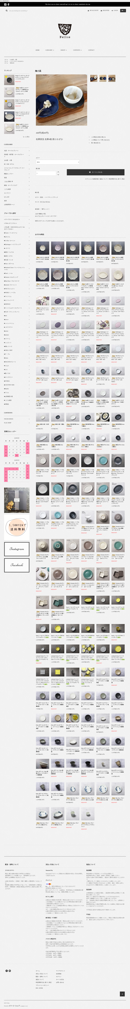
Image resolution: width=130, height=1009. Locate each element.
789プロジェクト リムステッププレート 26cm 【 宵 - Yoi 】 (102, 357)
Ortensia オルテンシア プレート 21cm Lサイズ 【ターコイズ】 (87, 585)
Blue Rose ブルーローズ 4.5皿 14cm (72, 799)
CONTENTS (77, 50)
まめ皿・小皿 (13, 59)
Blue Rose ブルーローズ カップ (72, 823)
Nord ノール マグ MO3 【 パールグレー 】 (102, 636)
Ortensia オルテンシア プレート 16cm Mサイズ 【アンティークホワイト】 (72, 557)
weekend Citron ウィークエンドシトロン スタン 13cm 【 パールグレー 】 (42, 658)
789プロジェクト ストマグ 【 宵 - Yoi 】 (57, 379)
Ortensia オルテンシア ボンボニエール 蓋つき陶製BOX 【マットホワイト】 (42, 614)
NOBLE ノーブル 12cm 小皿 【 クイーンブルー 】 (57, 471)
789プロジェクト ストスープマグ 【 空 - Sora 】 (87, 379)
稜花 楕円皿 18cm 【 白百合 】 (72, 425)
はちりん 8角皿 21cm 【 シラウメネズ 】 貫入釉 (72, 285)
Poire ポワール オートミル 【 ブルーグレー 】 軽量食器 (42, 750)
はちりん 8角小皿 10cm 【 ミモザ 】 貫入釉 (42, 258)
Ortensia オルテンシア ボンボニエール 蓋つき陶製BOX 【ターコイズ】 (57, 614)
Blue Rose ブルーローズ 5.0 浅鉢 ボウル (117, 799)
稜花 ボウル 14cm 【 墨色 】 (117, 445)
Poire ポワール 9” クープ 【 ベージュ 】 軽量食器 (87, 749)
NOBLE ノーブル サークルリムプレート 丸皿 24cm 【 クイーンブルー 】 (57, 500)
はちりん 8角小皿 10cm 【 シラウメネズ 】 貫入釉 (72, 259)
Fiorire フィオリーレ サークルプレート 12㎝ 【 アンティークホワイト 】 (22, 101)
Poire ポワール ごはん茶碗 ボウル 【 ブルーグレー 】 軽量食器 (72, 772)
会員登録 (58, 973)
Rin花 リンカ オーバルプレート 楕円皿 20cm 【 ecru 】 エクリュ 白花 (22, 89)
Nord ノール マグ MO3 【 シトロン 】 (117, 636)
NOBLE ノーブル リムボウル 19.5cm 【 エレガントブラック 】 (72, 523)
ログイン (58, 976)
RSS (37, 988)
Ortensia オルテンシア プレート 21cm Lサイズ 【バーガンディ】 (57, 585)
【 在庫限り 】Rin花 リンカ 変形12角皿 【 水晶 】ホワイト (102, 402)
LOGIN (116, 10)
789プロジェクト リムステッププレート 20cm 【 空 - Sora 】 (42, 357)
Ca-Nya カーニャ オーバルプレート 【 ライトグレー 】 (42, 309)
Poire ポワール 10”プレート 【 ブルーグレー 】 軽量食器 (72, 726)
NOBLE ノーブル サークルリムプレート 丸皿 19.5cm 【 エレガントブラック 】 (117, 472)
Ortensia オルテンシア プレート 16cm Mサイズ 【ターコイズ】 (118, 556)
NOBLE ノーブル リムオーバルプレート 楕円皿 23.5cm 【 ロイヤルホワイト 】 (87, 500)
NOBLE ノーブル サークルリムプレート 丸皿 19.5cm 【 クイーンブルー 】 (102, 472)
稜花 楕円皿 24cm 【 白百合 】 (102, 425)
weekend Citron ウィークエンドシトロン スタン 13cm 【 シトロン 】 (57, 657)
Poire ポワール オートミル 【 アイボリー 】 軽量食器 (102, 727)
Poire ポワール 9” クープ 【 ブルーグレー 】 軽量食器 (103, 750)
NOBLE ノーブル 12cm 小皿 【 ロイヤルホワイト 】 (42, 471)
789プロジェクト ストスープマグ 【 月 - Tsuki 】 (117, 379)
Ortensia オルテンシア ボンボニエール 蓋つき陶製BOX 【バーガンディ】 (118, 586)
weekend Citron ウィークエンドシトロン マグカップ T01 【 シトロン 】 (87, 681)
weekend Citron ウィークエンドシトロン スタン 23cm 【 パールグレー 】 (102, 658)
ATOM (41, 988)
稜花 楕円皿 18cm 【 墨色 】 (87, 425)
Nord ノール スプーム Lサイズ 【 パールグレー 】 (72, 609)
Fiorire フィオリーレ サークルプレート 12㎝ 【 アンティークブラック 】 (22, 77)
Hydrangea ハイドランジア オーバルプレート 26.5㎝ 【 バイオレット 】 (102, 334)
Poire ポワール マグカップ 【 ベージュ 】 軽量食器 (117, 772)
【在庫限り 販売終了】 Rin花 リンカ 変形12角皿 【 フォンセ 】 (72, 402)
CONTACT (91, 50)
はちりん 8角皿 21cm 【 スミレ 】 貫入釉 (57, 285)
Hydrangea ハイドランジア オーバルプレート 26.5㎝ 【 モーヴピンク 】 (117, 334)
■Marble (12, 63)
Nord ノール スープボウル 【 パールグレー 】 (42, 636)
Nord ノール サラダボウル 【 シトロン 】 (87, 636)
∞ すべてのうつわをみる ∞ (17, 61)
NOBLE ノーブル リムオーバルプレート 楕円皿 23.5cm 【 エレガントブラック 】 (117, 500)
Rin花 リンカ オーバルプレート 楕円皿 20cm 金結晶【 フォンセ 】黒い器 (42, 403)
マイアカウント (60, 971)
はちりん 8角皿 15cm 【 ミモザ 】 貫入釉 (87, 258)
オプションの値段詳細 (91, 179)
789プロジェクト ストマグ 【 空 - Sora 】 (42, 379)
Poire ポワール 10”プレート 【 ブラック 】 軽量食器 (87, 726)
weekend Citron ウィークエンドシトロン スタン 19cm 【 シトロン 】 (87, 657)
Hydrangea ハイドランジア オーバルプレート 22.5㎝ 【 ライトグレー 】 (42, 334)
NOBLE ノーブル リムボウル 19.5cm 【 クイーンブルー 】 (57, 523)
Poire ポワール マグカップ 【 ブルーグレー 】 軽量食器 (42, 795)
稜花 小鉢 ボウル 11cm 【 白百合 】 (72, 445)
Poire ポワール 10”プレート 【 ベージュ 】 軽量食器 (57, 726)
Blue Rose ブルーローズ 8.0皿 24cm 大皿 (102, 799)
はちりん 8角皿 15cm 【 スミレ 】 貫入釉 (102, 258)
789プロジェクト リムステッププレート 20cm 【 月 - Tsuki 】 (72, 357)
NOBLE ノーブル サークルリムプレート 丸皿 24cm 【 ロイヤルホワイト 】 (42, 500)
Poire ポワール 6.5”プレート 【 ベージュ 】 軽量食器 (117, 681)
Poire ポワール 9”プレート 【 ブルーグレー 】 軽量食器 (102, 704)
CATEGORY (50, 50)
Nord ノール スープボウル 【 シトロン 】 (57, 636)
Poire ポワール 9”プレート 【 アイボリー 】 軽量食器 (72, 704)
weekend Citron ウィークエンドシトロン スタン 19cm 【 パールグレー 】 (72, 658)
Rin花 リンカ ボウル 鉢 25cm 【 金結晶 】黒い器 (87, 402)
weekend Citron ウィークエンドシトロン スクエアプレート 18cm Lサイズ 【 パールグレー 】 (42, 681)
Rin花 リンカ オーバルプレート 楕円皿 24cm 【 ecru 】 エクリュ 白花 (22, 126)
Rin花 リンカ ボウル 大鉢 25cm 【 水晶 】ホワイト (117, 402)
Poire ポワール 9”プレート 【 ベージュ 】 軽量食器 (87, 704)
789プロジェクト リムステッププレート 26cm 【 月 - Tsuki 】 (117, 357)
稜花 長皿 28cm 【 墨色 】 (57, 445)
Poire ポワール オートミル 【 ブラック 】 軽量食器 (57, 750)
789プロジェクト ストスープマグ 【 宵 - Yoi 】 (103, 379)
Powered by (16, 1005)
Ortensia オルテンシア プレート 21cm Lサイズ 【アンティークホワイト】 (42, 586)
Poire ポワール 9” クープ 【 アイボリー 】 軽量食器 (72, 750)
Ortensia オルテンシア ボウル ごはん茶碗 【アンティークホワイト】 (103, 529)
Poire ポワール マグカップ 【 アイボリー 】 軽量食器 (102, 773)
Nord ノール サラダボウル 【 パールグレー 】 (72, 636)
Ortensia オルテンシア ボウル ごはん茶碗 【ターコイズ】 (57, 556)
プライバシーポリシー (42, 985)
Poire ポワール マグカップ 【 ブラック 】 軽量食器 (57, 795)
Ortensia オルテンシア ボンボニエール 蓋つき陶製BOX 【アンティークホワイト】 (103, 586)
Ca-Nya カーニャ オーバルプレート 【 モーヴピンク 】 (72, 309)
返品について (104, 179)
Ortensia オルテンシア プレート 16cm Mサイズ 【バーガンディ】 (87, 556)
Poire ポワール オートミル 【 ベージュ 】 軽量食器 (117, 726)
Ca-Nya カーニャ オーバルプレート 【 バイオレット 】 (57, 309)
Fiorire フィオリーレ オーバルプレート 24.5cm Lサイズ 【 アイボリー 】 (22, 114)
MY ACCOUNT (94, 10)
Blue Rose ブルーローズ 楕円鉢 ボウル (57, 823)
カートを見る (60, 979)
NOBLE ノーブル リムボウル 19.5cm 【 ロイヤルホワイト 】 (42, 523)
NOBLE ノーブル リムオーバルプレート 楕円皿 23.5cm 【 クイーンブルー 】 (102, 500)
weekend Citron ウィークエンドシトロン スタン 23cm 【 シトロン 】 (118, 657)
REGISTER (106, 10)
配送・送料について (42, 976)
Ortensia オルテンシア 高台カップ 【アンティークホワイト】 (87, 528)
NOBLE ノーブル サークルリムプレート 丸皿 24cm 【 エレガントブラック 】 (72, 500)
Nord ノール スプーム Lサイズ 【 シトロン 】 (87, 608)
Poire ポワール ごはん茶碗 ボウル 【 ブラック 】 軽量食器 (87, 772)
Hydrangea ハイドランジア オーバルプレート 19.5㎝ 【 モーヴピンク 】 (117, 310)
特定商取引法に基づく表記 (117, 179)
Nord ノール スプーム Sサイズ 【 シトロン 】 (117, 608)
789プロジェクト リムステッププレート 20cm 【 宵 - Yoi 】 (57, 357)
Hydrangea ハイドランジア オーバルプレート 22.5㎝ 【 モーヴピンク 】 (72, 334)
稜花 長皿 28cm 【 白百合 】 (42, 445)
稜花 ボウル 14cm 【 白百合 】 (102, 445)
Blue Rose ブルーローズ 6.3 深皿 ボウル (42, 823)
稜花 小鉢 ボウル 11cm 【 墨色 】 (87, 445)
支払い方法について (42, 973)
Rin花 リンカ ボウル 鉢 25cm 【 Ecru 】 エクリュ (117, 285)
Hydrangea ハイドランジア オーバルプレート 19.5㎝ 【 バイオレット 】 (102, 310)
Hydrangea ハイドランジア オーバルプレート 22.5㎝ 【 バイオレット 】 (57, 334)
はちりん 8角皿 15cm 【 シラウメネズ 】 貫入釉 (117, 259)
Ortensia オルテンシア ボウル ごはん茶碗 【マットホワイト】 (42, 556)
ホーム (6, 59)
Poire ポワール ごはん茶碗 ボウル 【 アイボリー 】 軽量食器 (42, 773)
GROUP (64, 50)
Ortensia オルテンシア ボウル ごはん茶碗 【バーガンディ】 (118, 528)
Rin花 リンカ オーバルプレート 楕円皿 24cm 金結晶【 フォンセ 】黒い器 (57, 403)
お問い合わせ (60, 982)
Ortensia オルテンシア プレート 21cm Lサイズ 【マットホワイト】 (72, 585)
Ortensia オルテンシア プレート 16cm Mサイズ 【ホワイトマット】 (103, 557)
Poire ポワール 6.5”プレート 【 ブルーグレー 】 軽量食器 (42, 704)
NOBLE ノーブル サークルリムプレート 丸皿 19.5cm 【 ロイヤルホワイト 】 (87, 472)
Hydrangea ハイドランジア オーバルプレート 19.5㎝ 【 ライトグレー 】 (87, 310)
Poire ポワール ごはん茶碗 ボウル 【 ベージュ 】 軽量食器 (57, 772)
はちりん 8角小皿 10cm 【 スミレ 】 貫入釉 (57, 258)
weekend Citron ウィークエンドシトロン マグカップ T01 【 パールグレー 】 (72, 681)
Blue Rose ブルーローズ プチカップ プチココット (87, 824)
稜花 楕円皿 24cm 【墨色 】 (117, 425)
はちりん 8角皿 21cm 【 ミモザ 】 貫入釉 (42, 285)
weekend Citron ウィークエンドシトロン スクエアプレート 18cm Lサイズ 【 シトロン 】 (57, 682)
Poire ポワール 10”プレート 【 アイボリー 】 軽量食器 (42, 726)
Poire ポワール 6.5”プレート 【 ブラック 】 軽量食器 (57, 704)
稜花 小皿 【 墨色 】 (57, 425)
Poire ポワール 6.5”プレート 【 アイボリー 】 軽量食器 (102, 681)
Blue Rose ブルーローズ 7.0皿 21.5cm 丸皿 (87, 799)
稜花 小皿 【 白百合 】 (42, 425)
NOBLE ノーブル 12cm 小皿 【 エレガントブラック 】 (72, 471)
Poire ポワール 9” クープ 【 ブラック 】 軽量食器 (117, 749)
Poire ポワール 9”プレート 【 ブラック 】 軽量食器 (117, 704)
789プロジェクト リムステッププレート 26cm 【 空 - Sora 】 (87, 357)
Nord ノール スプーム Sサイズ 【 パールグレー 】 (102, 609)
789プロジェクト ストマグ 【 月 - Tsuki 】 (72, 379)
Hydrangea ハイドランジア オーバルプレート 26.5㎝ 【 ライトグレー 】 (87, 334)
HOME (37, 50)
